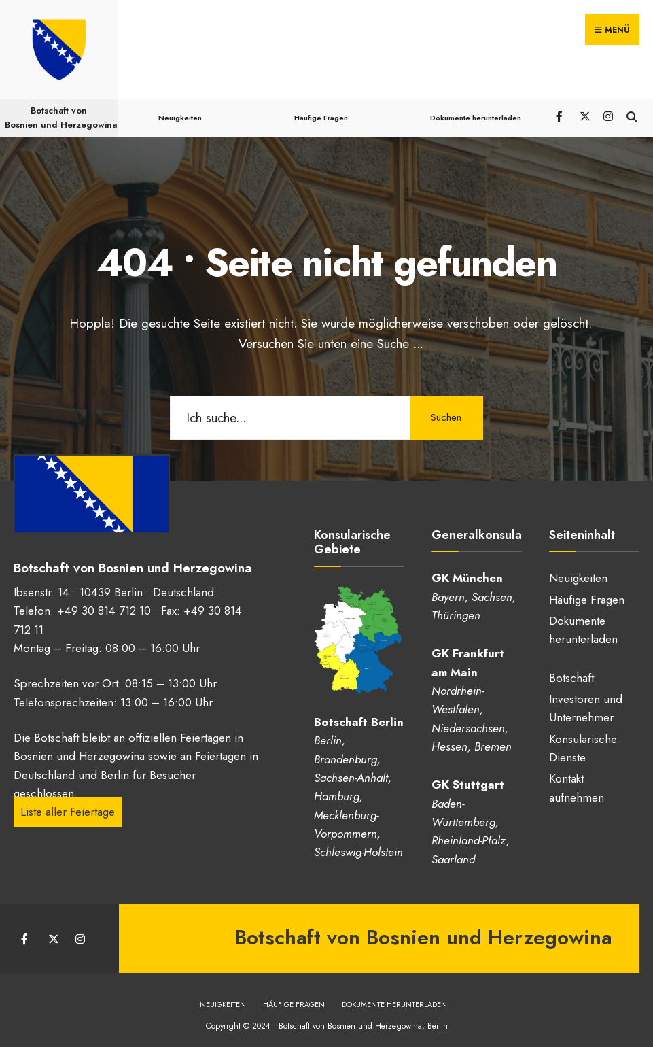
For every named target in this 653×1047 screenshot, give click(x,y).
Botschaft (571, 672)
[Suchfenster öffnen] (631, 109)
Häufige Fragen (320, 111)
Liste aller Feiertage (67, 805)
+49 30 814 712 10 (104, 604)
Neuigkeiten (180, 111)
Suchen (445, 411)
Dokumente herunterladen (474, 111)
